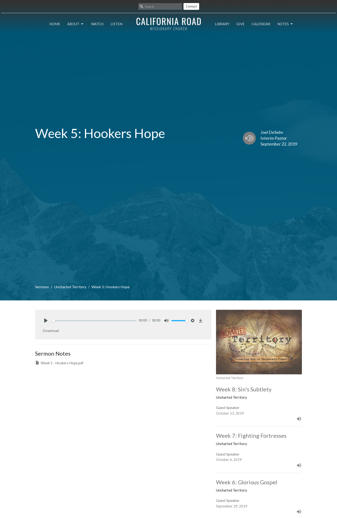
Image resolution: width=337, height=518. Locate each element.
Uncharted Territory (70, 287)
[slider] (94, 320)
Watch (97, 24)
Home (54, 24)
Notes (285, 24)
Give (240, 24)
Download (51, 330)
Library (222, 24)
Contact (191, 6)
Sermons (42, 287)
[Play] (46, 320)
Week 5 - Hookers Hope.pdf (59, 362)
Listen (116, 24)
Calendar (261, 24)
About (75, 24)
